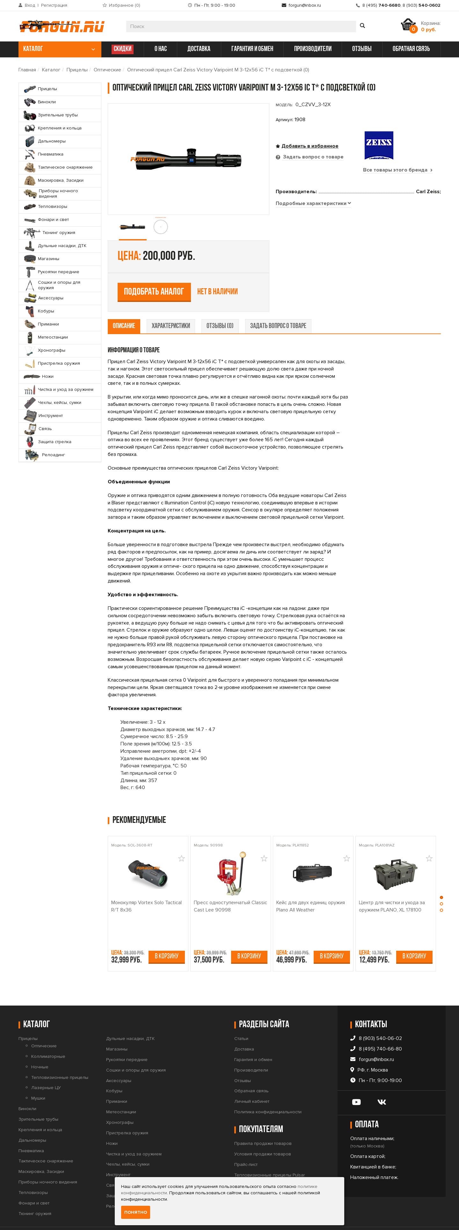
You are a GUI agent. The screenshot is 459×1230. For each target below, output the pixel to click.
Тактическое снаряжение (45, 1141)
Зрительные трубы (38, 1099)
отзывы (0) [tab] (220, 306)
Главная (27, 70)
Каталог (51, 70)
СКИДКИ (122, 49)
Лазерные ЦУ (46, 1068)
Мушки (38, 1078)
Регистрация (54, 5)
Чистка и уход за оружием (134, 1134)
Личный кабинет (251, 1081)
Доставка (244, 1029)
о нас (161, 49)
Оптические (107, 70)
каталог (59, 49)
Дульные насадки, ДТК (130, 1018)
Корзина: (431, 26)
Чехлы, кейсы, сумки (127, 1144)
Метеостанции (121, 1092)
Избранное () (124, 5)
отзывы (362, 49)
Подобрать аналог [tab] (322, 237)
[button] (441, 879)
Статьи (241, 1018)
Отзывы (242, 1060)
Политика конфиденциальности (268, 1092)
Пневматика (31, 1130)
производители (313, 49)
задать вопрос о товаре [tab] (278, 306)
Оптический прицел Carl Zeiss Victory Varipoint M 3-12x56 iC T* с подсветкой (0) (218, 70)
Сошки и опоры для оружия (136, 1050)
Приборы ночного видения (47, 1162)
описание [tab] (124, 306)
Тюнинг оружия (34, 1193)
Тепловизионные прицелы (59, 1057)
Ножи (112, 1123)
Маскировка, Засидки (41, 1151)
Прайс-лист (246, 1144)
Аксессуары (118, 1060)
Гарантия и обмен (253, 1039)
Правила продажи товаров (263, 1123)
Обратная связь (251, 1071)
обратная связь (411, 49)
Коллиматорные (48, 1036)
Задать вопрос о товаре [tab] (313, 157)
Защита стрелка (123, 1175)
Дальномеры (32, 1120)
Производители (251, 1050)
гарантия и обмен (252, 49)
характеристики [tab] (171, 306)
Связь (113, 1165)
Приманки (116, 1081)
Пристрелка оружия (127, 1113)
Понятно (135, 1212)
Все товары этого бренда (398, 170)
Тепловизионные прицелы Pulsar (269, 1155)
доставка (198, 49)
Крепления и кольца (40, 1109)
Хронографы (120, 1102)
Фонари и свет (33, 1183)
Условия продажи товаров (262, 1134)
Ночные (39, 1047)
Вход (30, 5)
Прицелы (77, 70)
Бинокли (27, 1089)
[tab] (313, 281)
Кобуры (114, 1071)
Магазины (116, 1029)
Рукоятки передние (127, 1039)
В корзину (166, 937)
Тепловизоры (33, 1172)
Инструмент (118, 1155)
